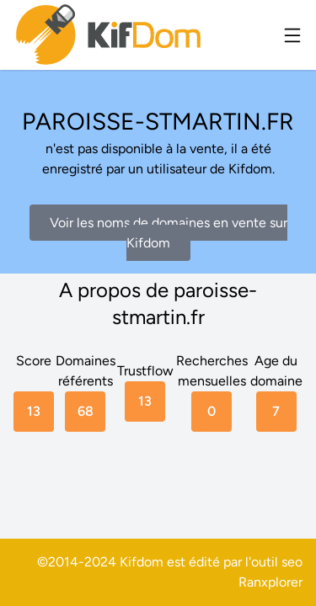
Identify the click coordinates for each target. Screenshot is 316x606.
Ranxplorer (270, 582)
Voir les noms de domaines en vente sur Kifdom (168, 233)
